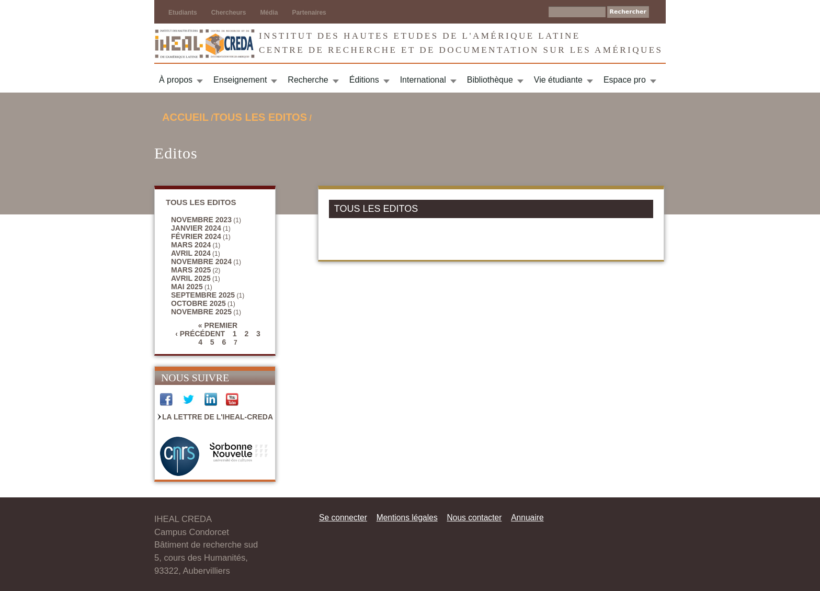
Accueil (185, 117)
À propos (175, 79)
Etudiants (182, 12)
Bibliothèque (490, 79)
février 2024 (196, 236)
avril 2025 (191, 278)
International (423, 79)
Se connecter (343, 517)
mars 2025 (191, 270)
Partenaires (309, 12)
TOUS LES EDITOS (260, 117)
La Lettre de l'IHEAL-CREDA (217, 417)
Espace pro (624, 79)
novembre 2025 (201, 312)
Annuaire (527, 517)
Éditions (364, 79)
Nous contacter (474, 517)
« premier (217, 325)
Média (269, 12)
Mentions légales (407, 517)
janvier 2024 (196, 228)
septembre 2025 (203, 295)
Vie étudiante (558, 79)
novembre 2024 (201, 261)
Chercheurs (228, 12)
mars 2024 (191, 245)
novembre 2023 (201, 219)
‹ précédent (200, 333)
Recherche (308, 79)
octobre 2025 (198, 303)
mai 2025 (187, 286)
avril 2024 (191, 253)
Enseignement (240, 79)
